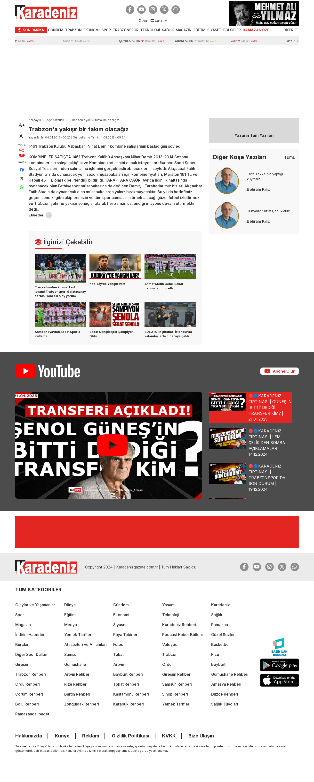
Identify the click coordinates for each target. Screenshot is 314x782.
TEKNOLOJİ (150, 30)
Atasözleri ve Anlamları (85, 644)
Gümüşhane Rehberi (229, 674)
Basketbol (220, 644)
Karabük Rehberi (128, 704)
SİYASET (214, 30)
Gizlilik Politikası (130, 736)
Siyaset (120, 624)
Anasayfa (35, 120)
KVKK (169, 736)
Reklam (90, 736)
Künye (62, 736)
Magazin (23, 624)
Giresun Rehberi (177, 674)
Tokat (118, 654)
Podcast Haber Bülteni (182, 634)
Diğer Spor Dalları (31, 654)
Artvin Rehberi (77, 674)
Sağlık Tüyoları (224, 704)
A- (21, 136)
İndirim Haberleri (30, 634)
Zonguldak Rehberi (81, 704)
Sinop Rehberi (175, 694)
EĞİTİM (199, 30)
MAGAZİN (184, 30)
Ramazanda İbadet (32, 714)
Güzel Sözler (223, 634)
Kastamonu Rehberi (131, 694)
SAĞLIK (168, 30)
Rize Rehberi (76, 684)
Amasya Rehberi (226, 684)
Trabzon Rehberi (30, 674)
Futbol (118, 644)
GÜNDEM (55, 30)
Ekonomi (121, 614)
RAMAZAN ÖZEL (257, 30)
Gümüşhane (75, 664)
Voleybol (170, 644)
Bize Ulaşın (201, 736)
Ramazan (219, 624)
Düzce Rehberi (224, 694)
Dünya (70, 604)
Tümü (289, 157)
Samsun (71, 654)
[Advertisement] (157, 81)
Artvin (118, 664)
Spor (19, 614)
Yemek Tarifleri (78, 634)
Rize (215, 654)
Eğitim (70, 614)
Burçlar (22, 644)
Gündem (121, 604)
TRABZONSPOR (125, 30)
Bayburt (218, 664)
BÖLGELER (232, 30)
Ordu (166, 664)
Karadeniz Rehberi (179, 624)
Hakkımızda (28, 736)
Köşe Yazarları (54, 120)
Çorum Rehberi (29, 694)
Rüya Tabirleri (125, 634)
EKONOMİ (92, 30)
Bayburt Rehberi (128, 674)
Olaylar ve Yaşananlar (35, 604)
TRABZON (73, 30)
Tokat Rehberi (126, 684)
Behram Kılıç (258, 189)
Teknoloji (170, 614)
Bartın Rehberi (77, 694)
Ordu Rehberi (27, 684)
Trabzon (169, 654)
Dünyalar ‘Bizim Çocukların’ (268, 211)
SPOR (106, 30)
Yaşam (168, 604)
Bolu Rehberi (27, 704)
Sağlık (216, 614)
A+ (22, 125)
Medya (70, 624)
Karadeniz (220, 604)
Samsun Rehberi (177, 684)
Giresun (22, 664)
